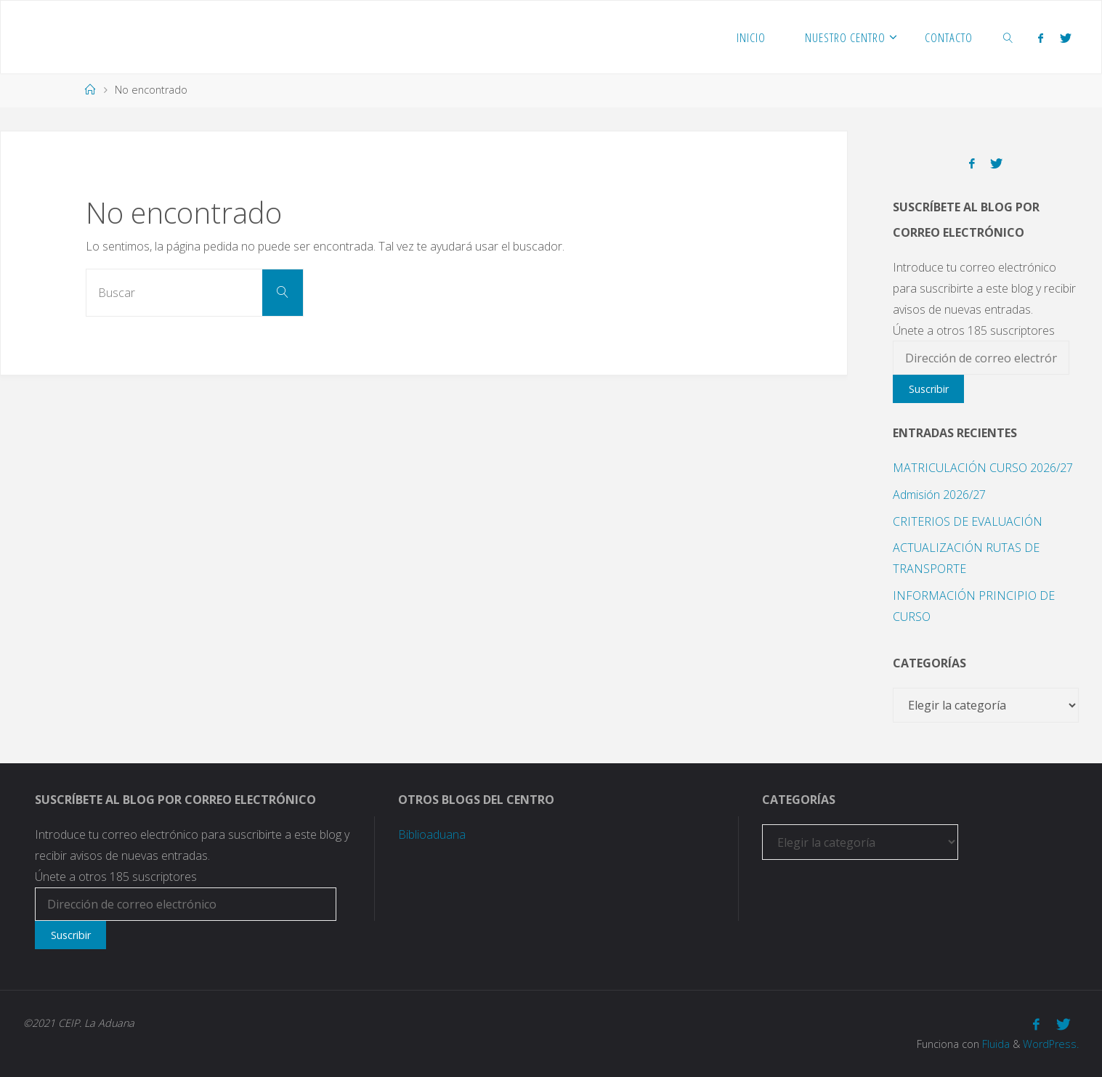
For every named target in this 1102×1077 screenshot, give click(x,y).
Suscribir (929, 389)
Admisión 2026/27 (939, 495)
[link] (1008, 37)
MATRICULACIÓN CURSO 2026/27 (983, 468)
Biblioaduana (432, 834)
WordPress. (1051, 1044)
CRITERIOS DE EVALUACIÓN (967, 521)
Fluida (994, 1044)
